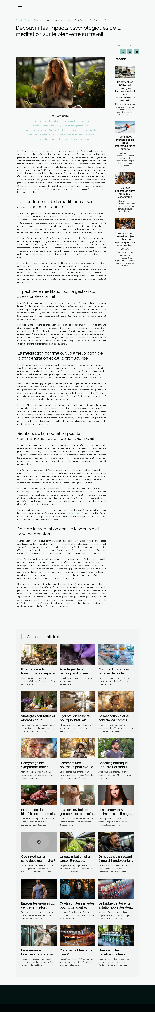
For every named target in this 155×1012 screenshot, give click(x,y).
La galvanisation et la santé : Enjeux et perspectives (75, 861)
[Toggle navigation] (20, 5)
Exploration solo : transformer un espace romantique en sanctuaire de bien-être (38, 675)
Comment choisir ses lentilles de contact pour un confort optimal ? (116, 675)
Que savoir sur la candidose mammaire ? (38, 858)
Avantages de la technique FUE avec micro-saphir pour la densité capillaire (75, 675)
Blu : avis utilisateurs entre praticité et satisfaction (125, 192)
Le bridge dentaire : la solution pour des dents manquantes (115, 907)
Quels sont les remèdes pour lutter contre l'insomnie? (77, 907)
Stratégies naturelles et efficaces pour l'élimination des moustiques (38, 722)
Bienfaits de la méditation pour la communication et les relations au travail (60, 134)
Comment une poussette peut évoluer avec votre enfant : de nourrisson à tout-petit (77, 769)
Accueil (19, 20)
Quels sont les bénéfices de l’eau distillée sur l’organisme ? (111, 956)
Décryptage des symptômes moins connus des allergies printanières (36, 769)
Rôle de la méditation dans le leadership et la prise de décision (60, 139)
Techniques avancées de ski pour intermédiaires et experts (125, 142)
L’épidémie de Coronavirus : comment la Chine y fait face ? (38, 954)
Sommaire (62, 116)
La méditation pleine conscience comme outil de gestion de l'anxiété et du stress (113, 722)
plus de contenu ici (75, 513)
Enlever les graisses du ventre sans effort (38, 905)
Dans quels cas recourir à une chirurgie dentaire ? (115, 861)
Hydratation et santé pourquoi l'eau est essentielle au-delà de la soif (76, 722)
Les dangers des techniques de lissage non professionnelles (114, 814)
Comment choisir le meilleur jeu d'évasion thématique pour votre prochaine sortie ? (125, 241)
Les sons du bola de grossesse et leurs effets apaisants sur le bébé (77, 814)
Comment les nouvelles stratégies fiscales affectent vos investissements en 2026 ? (125, 91)
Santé (27, 20)
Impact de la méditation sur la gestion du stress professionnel (60, 125)
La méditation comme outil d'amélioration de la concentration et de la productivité (60, 130)
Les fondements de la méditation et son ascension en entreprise (60, 121)
